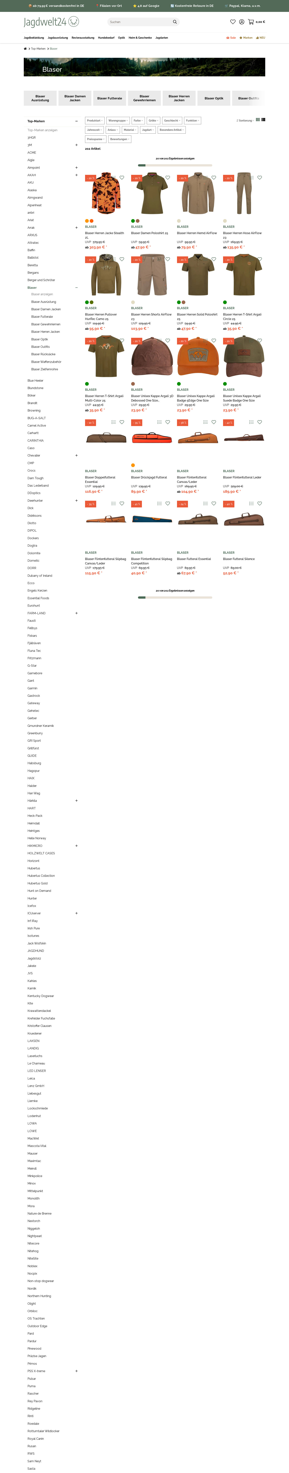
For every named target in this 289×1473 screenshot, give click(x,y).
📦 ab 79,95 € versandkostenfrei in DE (56, 6)
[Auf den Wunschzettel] (121, 177)
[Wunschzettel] (233, 22)
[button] (241, 22)
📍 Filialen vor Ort (108, 6)
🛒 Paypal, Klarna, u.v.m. (243, 6)
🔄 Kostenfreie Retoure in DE (192, 6)
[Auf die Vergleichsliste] (113, 177)
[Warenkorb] (256, 22)
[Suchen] (139, 22)
